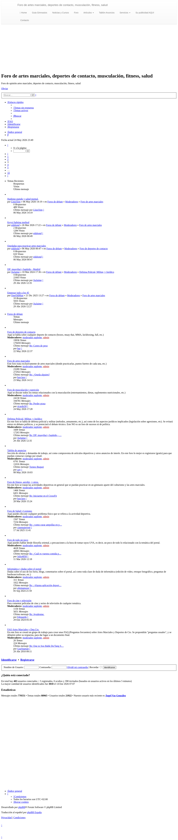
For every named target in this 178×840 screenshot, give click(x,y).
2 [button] (8, 159)
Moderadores (71, 201)
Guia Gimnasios (39, 12)
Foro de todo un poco (17, 540)
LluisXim (15, 201)
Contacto (24, 20)
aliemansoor (23, 588)
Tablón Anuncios (106, 12)
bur (18, 348)
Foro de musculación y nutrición (23, 390)
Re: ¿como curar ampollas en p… (45, 524)
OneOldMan (17, 295)
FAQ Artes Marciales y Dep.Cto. (23, 629)
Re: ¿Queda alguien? (39, 374)
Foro (76, 12)
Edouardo (22, 617)
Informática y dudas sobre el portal (24, 569)
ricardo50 (21, 406)
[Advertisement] (89, 48)
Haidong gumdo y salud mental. (22, 199)
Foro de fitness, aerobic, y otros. (23, 482)
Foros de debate (55, 201)
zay (19, 469)
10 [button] (8, 173)
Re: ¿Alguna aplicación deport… (45, 585)
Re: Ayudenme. (36, 614)
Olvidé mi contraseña (77, 667)
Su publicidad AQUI (144, 12)
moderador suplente (32, 337)
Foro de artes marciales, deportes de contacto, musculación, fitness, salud (62, 5)
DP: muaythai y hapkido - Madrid (23, 269)
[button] (7, 145)
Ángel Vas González (115, 695)
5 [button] (8, 167)
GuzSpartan (23, 648)
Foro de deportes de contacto (94, 248)
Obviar (4, 88)
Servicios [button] (124, 12)
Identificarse (9, 659)
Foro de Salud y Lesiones (19, 511)
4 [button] (8, 165)
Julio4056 (22, 556)
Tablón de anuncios (16, 450)
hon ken (21, 377)
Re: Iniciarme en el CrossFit (43, 496)
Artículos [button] (88, 12)
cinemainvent (23, 527)
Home (23, 12)
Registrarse (27, 659)
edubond (15, 225)
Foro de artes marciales (91, 201)
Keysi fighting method (18, 222)
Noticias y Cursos (60, 12)
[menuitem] (23, 107)
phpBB (21, 807)
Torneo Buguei (36, 467)
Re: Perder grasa (37, 403)
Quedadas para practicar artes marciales (26, 246)
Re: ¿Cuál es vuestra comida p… (45, 553)
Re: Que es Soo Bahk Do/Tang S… (46, 646)
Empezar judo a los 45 (18, 292)
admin (46, 337)
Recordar (96, 667)
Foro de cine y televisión (19, 600)
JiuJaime (15, 272)
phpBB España (34, 812)
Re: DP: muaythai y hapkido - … (45, 435)
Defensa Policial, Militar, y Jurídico (96, 272)
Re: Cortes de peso (38, 345)
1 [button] (8, 156)
